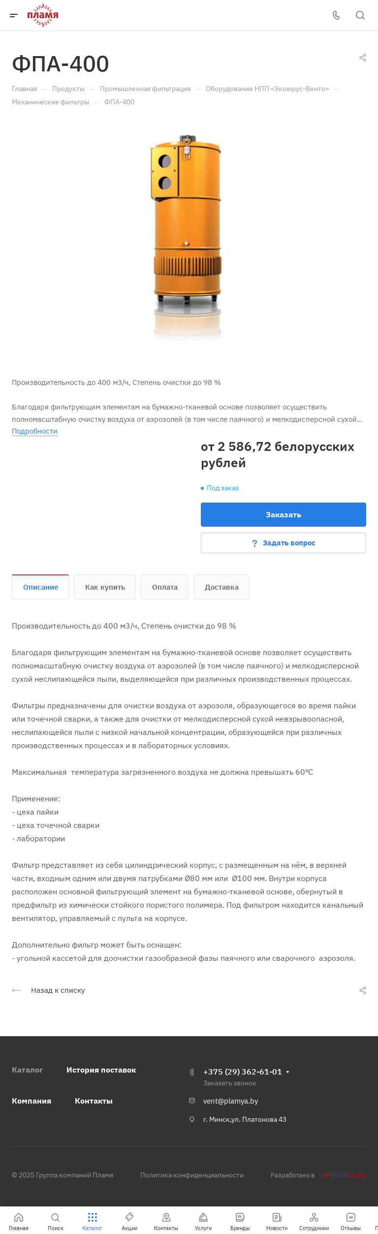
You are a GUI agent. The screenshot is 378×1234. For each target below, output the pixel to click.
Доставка (222, 587)
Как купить (105, 587)
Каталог (27, 1070)
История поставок (101, 1070)
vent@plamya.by (230, 1101)
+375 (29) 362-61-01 (242, 1071)
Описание (40, 587)
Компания (31, 1101)
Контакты (94, 1101)
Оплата (165, 587)
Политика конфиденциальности (192, 1175)
